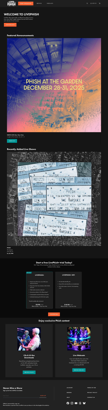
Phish (9, 248)
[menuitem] (25, 3)
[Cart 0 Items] (99, 3)
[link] (25, 3)
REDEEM (69, 392)
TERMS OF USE (91, 387)
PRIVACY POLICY (92, 392)
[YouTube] (76, 403)
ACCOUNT (70, 387)
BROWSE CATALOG (29, 372)
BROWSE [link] (39, 3)
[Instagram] (72, 403)
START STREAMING (25, 3)
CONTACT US (91, 397)
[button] (93, 3)
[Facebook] (68, 403)
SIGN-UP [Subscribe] (43, 395)
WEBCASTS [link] (50, 3)
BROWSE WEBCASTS (79, 370)
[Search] (87, 3)
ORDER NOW (12, 141)
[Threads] (80, 403)
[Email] (21, 396)
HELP (68, 397)
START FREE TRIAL (54, 314)
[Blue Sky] (84, 403)
